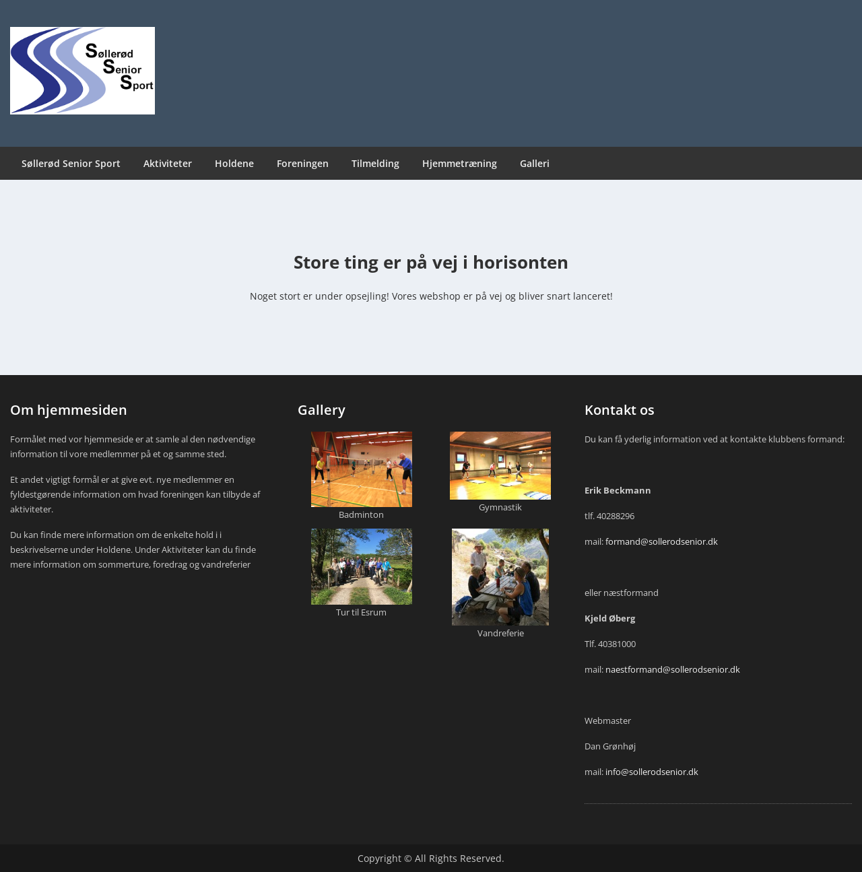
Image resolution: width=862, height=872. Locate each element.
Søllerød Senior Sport (71, 163)
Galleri (535, 163)
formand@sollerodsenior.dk (661, 541)
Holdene (234, 163)
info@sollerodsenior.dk (651, 772)
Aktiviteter (167, 163)
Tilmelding (375, 163)
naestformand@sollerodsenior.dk (672, 669)
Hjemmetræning (459, 163)
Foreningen (303, 163)
